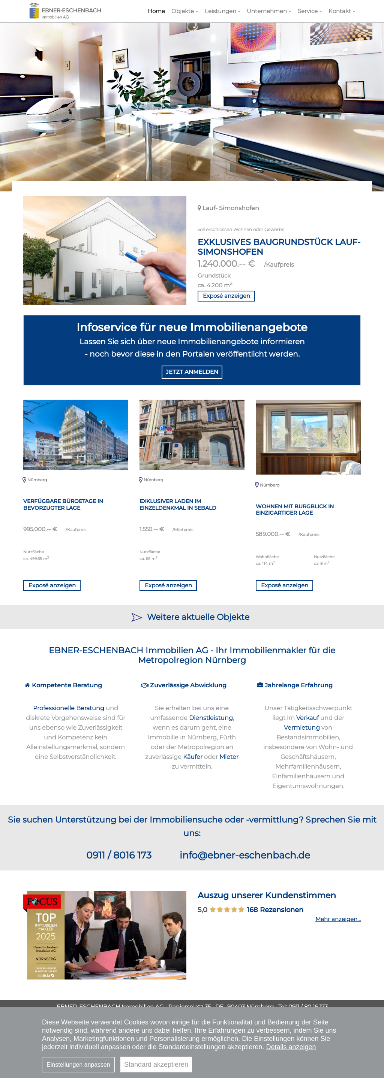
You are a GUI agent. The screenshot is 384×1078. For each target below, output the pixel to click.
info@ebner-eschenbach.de (245, 855)
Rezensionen (275, 910)
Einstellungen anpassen (78, 1065)
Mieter (228, 756)
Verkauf (307, 717)
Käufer (192, 756)
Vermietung (302, 727)
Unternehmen (267, 11)
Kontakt (339, 11)
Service (308, 11)
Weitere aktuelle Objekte (192, 617)
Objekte (182, 11)
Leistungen (220, 11)
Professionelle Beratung (68, 708)
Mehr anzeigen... (338, 919)
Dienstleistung (211, 717)
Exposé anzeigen (226, 295)
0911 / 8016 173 (119, 855)
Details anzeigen (291, 1047)
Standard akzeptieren (156, 1064)
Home (156, 11)
